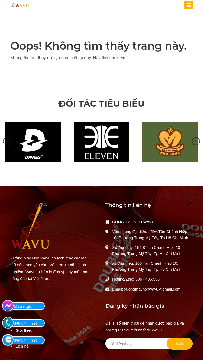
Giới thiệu (24, 330)
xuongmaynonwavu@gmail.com (152, 289)
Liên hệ (22, 346)
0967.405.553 (147, 279)
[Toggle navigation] (188, 5)
